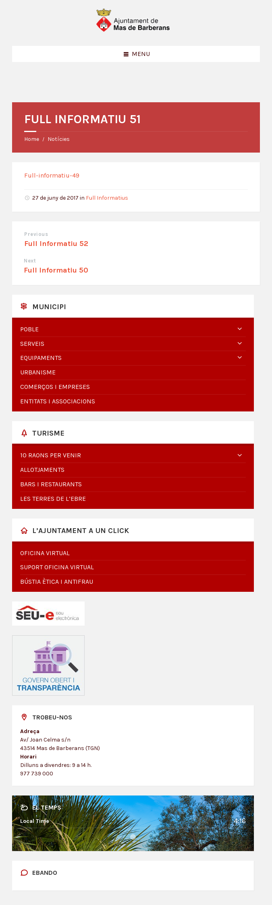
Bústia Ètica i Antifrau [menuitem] (56, 581)
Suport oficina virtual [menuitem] (57, 567)
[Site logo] (136, 30)
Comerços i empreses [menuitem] (55, 387)
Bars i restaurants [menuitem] (51, 484)
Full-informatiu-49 (51, 175)
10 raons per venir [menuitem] (50, 455)
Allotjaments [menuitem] (42, 469)
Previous (36, 234)
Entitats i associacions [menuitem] (57, 401)
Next (30, 261)
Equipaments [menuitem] (41, 358)
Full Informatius (107, 197)
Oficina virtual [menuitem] (45, 553)
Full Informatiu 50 (56, 270)
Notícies (59, 139)
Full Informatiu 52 (56, 243)
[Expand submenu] (240, 329)
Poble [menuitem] (29, 329)
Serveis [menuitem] (32, 343)
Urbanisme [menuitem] (38, 372)
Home (31, 139)
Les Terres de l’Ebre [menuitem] (53, 498)
